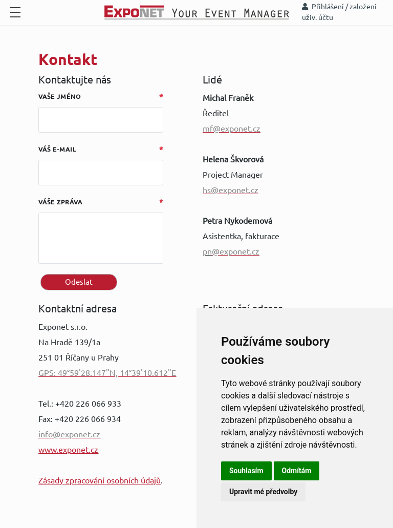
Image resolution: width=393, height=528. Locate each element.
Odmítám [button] (297, 471)
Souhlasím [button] (246, 471)
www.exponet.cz (68, 449)
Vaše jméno (59, 96)
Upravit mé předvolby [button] (263, 492)
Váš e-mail (57, 149)
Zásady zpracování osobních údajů (99, 480)
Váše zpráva (60, 202)
